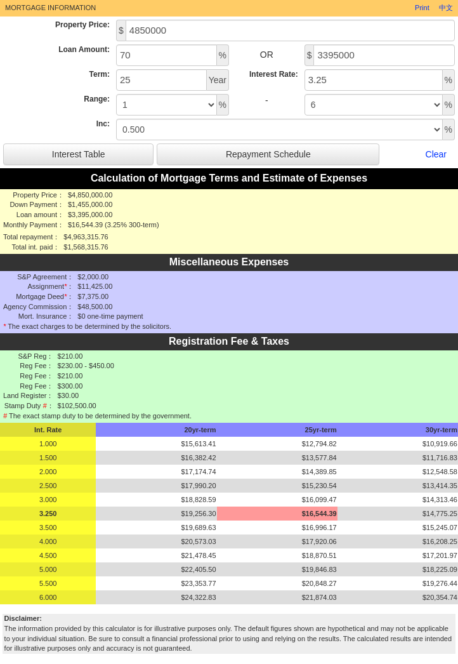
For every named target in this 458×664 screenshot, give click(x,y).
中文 (446, 7)
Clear (436, 154)
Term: (99, 74)
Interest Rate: (273, 74)
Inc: (103, 123)
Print (422, 7)
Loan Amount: (84, 49)
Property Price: (82, 24)
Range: (97, 99)
